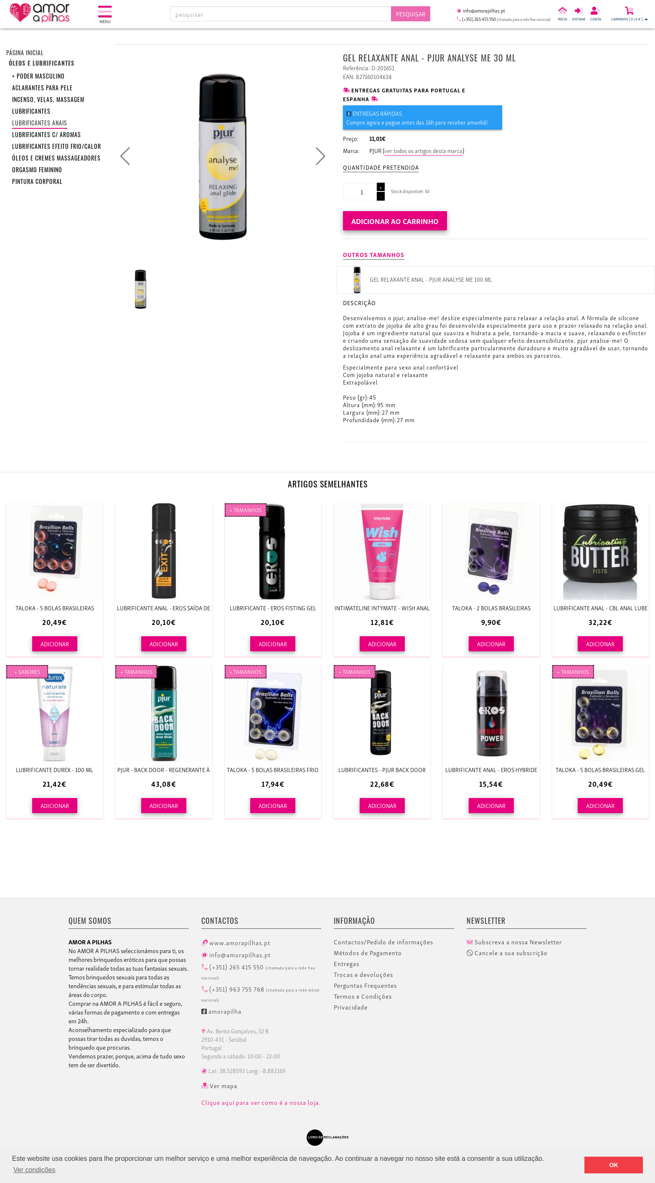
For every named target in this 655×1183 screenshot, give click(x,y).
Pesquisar (410, 13)
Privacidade (351, 1007)
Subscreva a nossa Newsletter (514, 941)
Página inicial (25, 52)
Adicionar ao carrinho (395, 220)
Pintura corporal (37, 181)
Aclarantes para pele (42, 87)
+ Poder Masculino (38, 75)
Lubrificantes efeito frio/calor (56, 146)
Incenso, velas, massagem (48, 99)
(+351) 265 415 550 (258, 971)
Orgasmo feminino (37, 169)
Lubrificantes (31, 111)
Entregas (346, 963)
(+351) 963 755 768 (260, 993)
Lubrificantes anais (39, 122)
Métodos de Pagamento (368, 952)
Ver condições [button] (34, 1169)
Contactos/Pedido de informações (383, 941)
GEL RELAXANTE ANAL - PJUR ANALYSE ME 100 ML (431, 279)
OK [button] (613, 1165)
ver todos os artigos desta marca (423, 150)
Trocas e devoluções (363, 974)
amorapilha (221, 1011)
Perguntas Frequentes (365, 985)
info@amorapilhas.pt (236, 954)
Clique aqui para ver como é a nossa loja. (261, 1102)
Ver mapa (219, 1085)
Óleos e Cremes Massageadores (56, 157)
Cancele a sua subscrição (507, 952)
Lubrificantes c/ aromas (46, 134)
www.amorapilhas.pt (235, 942)
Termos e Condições (363, 996)
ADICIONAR (55, 643)
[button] (320, 156)
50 (427, 191)
